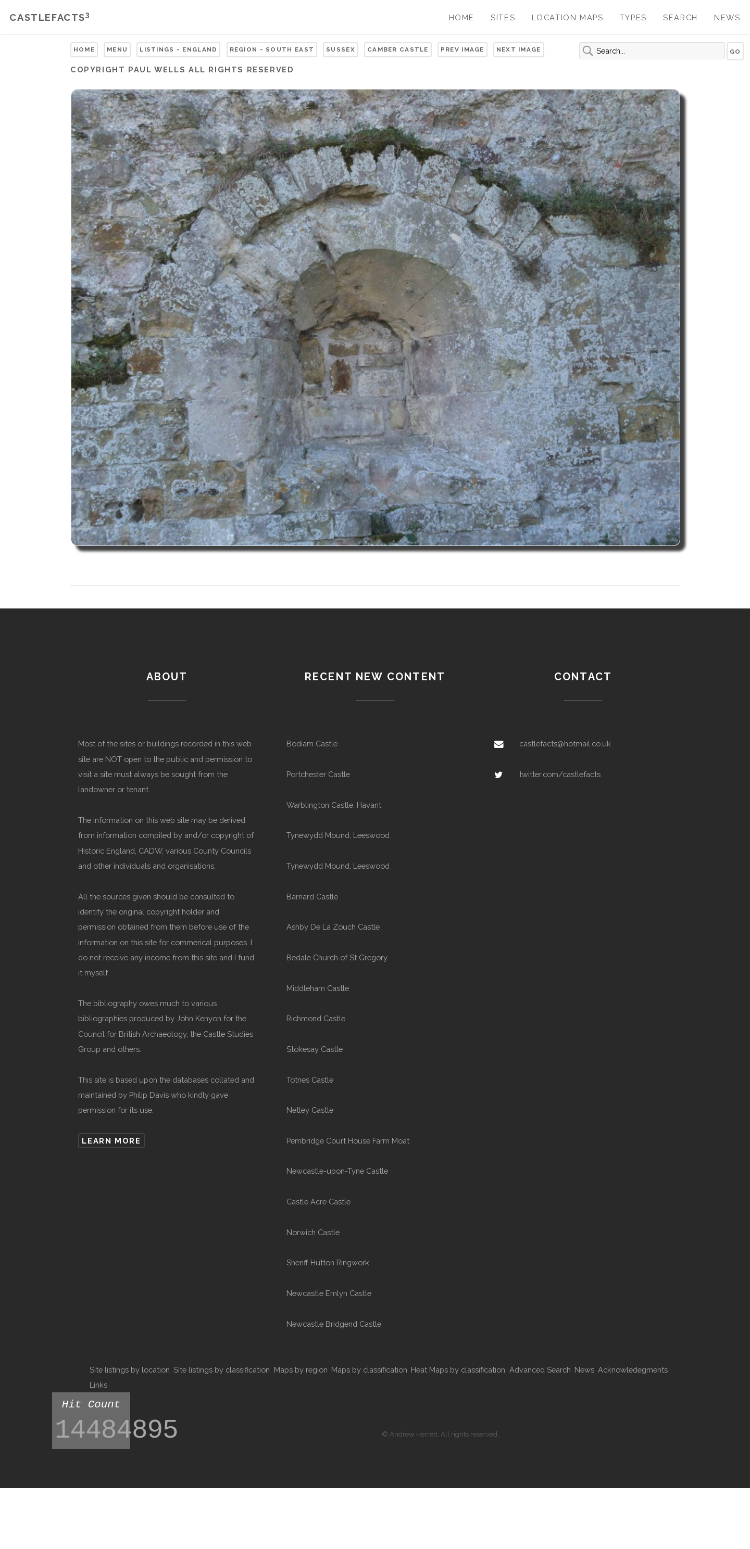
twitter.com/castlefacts (560, 774)
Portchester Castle (318, 774)
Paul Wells (156, 69)
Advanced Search (540, 1369)
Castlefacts (49, 17)
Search (680, 17)
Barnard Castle (312, 896)
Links (98, 1384)
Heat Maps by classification (458, 1369)
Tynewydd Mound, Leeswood (338, 835)
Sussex (340, 49)
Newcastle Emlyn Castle (328, 1293)
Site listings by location (130, 1369)
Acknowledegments (633, 1369)
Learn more (111, 1140)
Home (461, 17)
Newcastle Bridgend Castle (333, 1323)
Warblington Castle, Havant (333, 805)
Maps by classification (369, 1369)
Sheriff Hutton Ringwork (327, 1262)
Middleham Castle (317, 988)
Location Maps (568, 17)
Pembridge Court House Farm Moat (347, 1140)
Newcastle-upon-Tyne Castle (337, 1170)
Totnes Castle (309, 1079)
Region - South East (272, 49)
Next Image (518, 49)
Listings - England (178, 49)
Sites (503, 17)
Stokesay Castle (314, 1049)
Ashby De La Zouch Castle (333, 926)
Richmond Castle (315, 1018)
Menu (117, 49)
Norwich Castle (313, 1232)
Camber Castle (398, 49)
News (727, 17)
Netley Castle (309, 1110)
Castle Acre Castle (318, 1201)
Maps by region (301, 1369)
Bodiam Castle (312, 743)
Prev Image (462, 49)
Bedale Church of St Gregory (337, 957)
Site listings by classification (221, 1369)
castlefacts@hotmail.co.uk (565, 743)
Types (633, 17)
